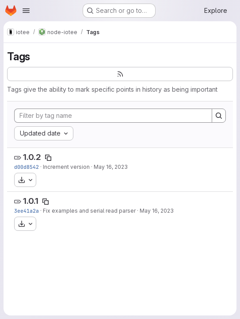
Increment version (66, 166)
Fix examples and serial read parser (89, 210)
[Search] (219, 116)
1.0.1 (30, 201)
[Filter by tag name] (113, 116)
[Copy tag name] (48, 157)
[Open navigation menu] (26, 11)
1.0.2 (32, 157)
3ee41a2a (26, 210)
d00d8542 (26, 166)
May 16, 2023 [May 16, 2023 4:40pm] (111, 166)
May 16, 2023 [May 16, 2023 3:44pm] (157, 210)
